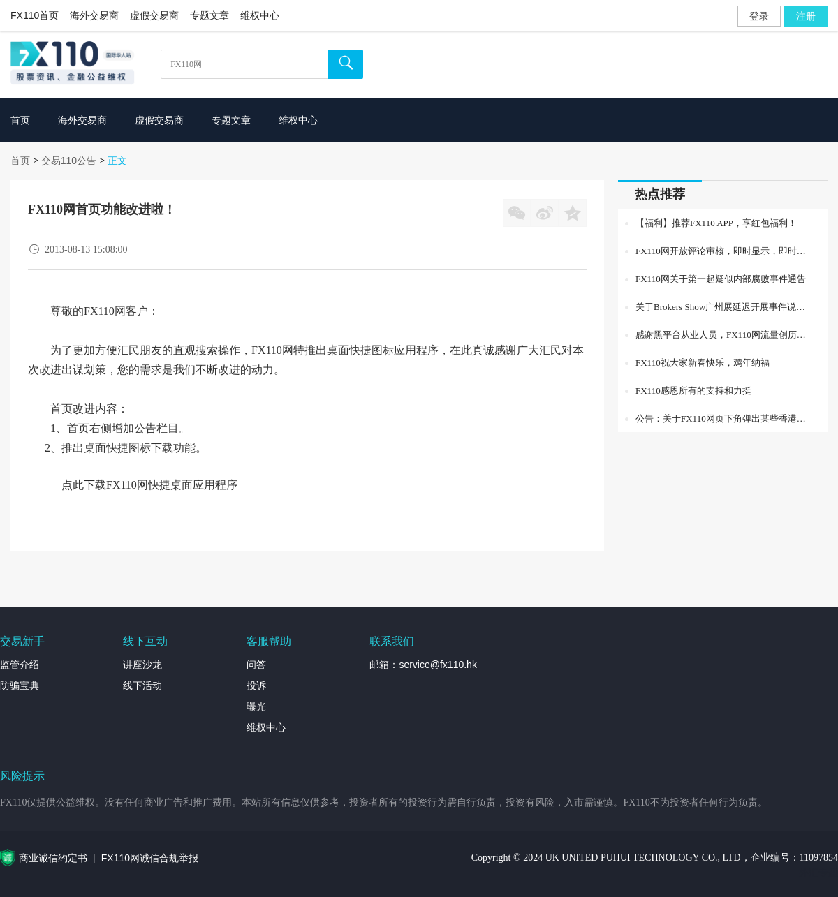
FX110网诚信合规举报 (149, 857)
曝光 (256, 706)
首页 (20, 160)
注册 (806, 16)
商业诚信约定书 (53, 857)
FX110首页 (34, 15)
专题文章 (209, 15)
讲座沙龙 (142, 664)
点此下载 (83, 485)
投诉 (256, 685)
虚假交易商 (154, 15)
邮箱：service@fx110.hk (422, 664)
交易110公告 (68, 160)
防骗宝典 (19, 685)
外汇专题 (818, 872)
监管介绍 (19, 664)
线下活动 (142, 685)
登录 (759, 16)
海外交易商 (94, 15)
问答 (256, 664)
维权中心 (259, 15)
